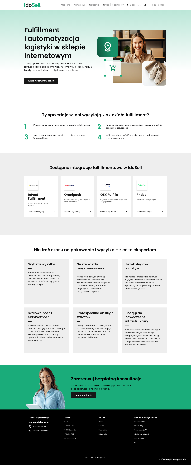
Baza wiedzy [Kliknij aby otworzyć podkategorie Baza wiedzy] (118, 5)
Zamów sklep (158, 5)
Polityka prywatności (141, 434)
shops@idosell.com (40, 430)
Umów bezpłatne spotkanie (172, 459)
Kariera (101, 426)
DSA (135, 442)
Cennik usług (138, 426)
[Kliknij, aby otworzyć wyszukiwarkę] (145, 5)
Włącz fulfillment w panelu (41, 80)
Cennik (106, 5)
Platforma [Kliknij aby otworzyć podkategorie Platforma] (66, 5)
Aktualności (103, 434)
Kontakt (131, 5)
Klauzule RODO (139, 438)
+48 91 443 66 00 (39, 426)
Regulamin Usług (140, 422)
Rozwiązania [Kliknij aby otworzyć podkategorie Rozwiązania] (80, 5)
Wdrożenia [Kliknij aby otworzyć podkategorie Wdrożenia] (95, 5)
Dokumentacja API (140, 430)
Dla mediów (103, 430)
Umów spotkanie (83, 395)
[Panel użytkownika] (139, 5)
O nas (101, 422)
